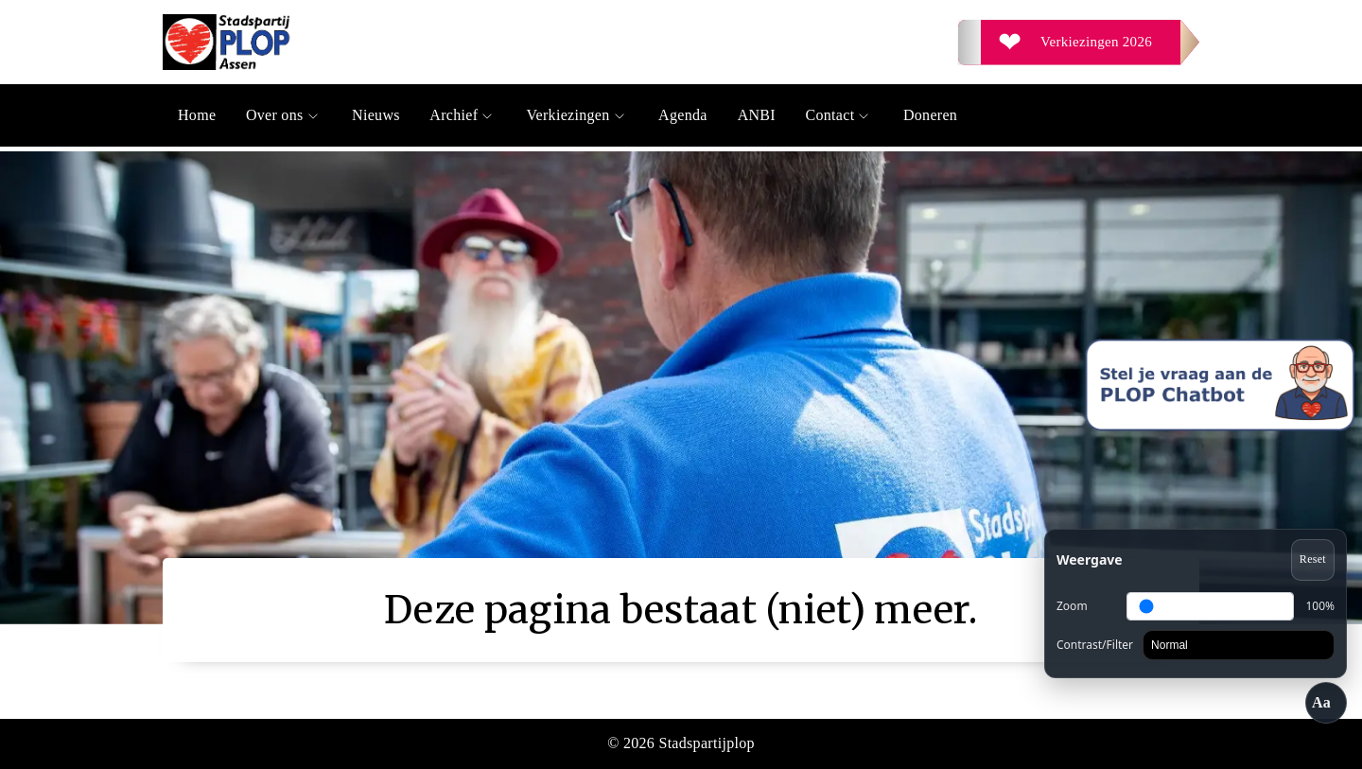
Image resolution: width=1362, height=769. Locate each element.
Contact (840, 115)
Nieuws (376, 115)
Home (197, 115)
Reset (1313, 559)
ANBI (757, 115)
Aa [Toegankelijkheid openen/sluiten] (1321, 702)
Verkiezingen (578, 115)
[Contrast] (1239, 645)
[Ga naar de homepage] (422, 42)
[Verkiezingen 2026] (1078, 42)
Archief (463, 115)
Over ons (284, 115)
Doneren (930, 115)
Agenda (682, 115)
